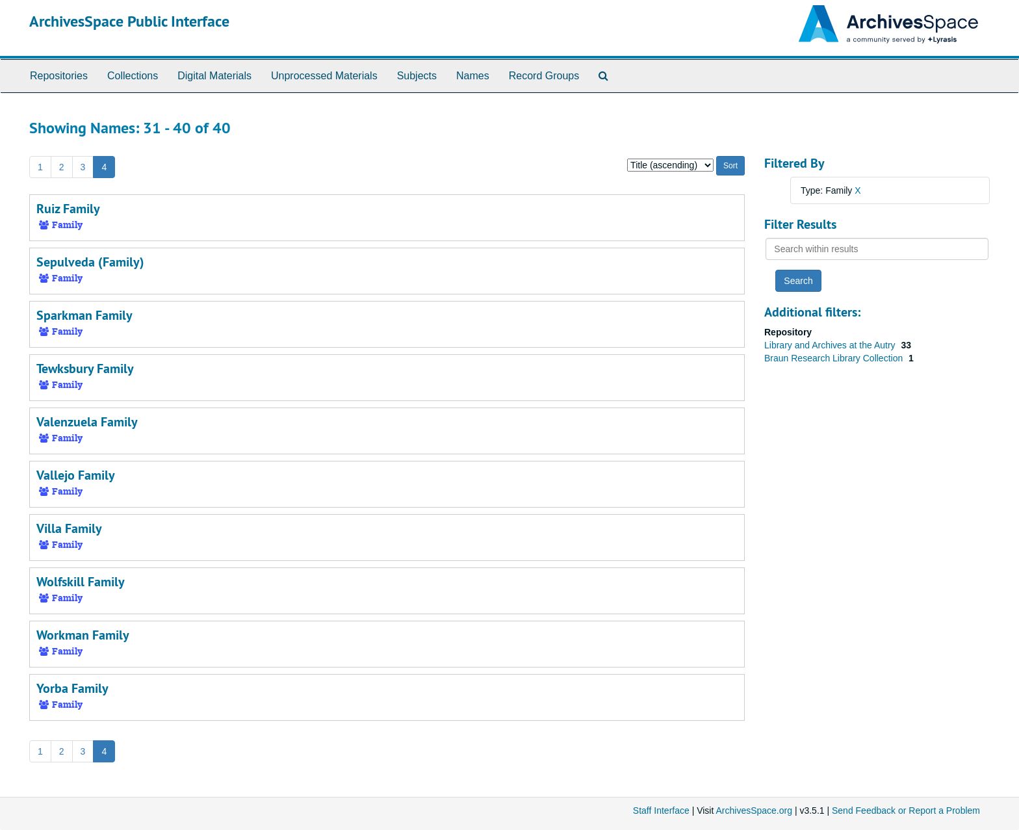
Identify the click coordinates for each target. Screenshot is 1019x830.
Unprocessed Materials (324, 75)
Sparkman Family (84, 315)
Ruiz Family (68, 208)
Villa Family (69, 528)
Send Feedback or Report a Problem (906, 810)
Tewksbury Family (85, 368)
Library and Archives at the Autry (830, 345)
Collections (132, 75)
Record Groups (544, 75)
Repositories (59, 75)
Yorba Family (72, 688)
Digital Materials (214, 75)
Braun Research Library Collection (834, 358)
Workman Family (82, 635)
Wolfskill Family (80, 581)
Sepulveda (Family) (90, 261)
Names (472, 75)
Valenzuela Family (87, 421)
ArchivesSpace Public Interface (129, 21)
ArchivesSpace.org (754, 810)
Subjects (417, 75)
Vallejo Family (75, 475)
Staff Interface (661, 810)
